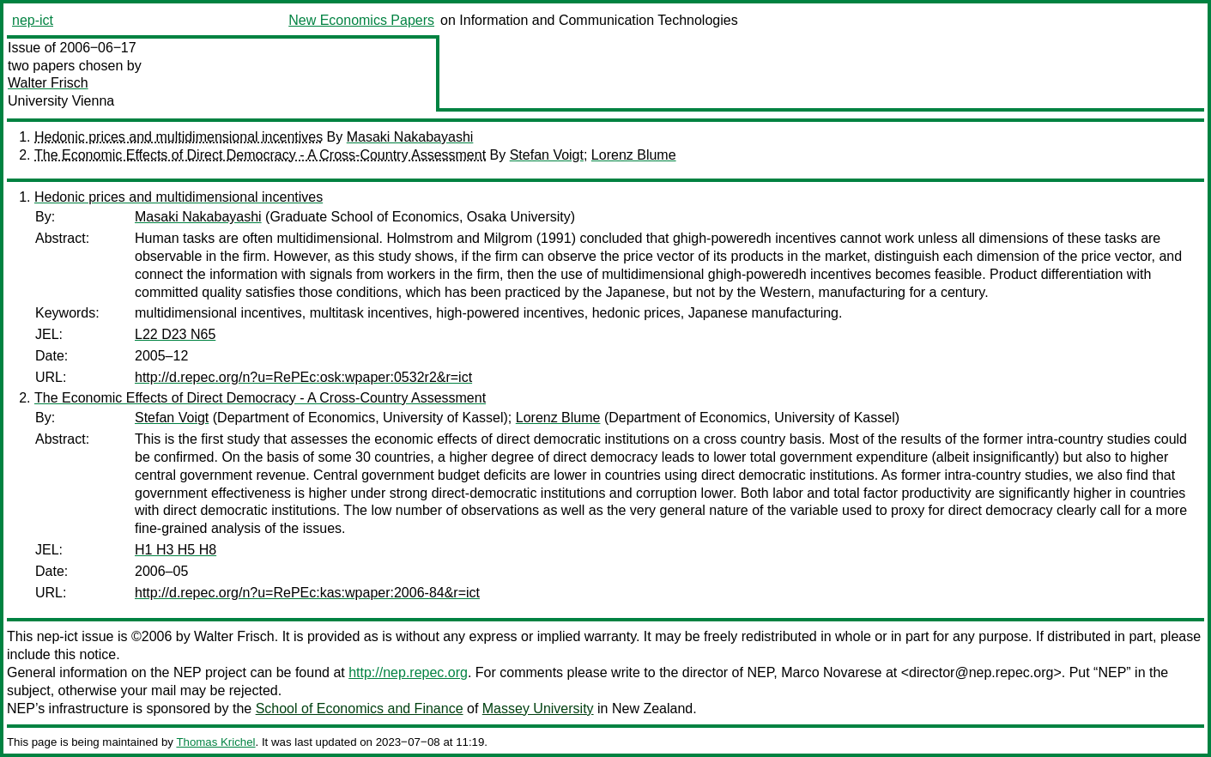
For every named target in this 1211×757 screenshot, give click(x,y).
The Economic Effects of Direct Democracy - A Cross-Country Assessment (260, 155)
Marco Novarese (831, 672)
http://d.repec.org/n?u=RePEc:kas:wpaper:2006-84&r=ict (307, 592)
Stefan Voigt (547, 155)
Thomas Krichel (215, 742)
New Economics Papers (361, 20)
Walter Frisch (48, 83)
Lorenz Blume (633, 155)
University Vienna (61, 101)
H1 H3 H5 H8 (175, 549)
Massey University (538, 708)
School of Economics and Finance (359, 708)
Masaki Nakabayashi (410, 137)
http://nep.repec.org (408, 672)
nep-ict (32, 20)
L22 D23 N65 (175, 334)
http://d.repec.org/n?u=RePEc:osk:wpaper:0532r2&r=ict (303, 377)
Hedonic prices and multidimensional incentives (178, 137)
